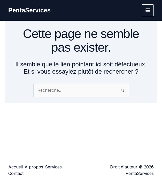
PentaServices (29, 10)
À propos (34, 166)
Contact (16, 173)
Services (53, 166)
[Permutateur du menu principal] (148, 10)
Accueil (15, 166)
